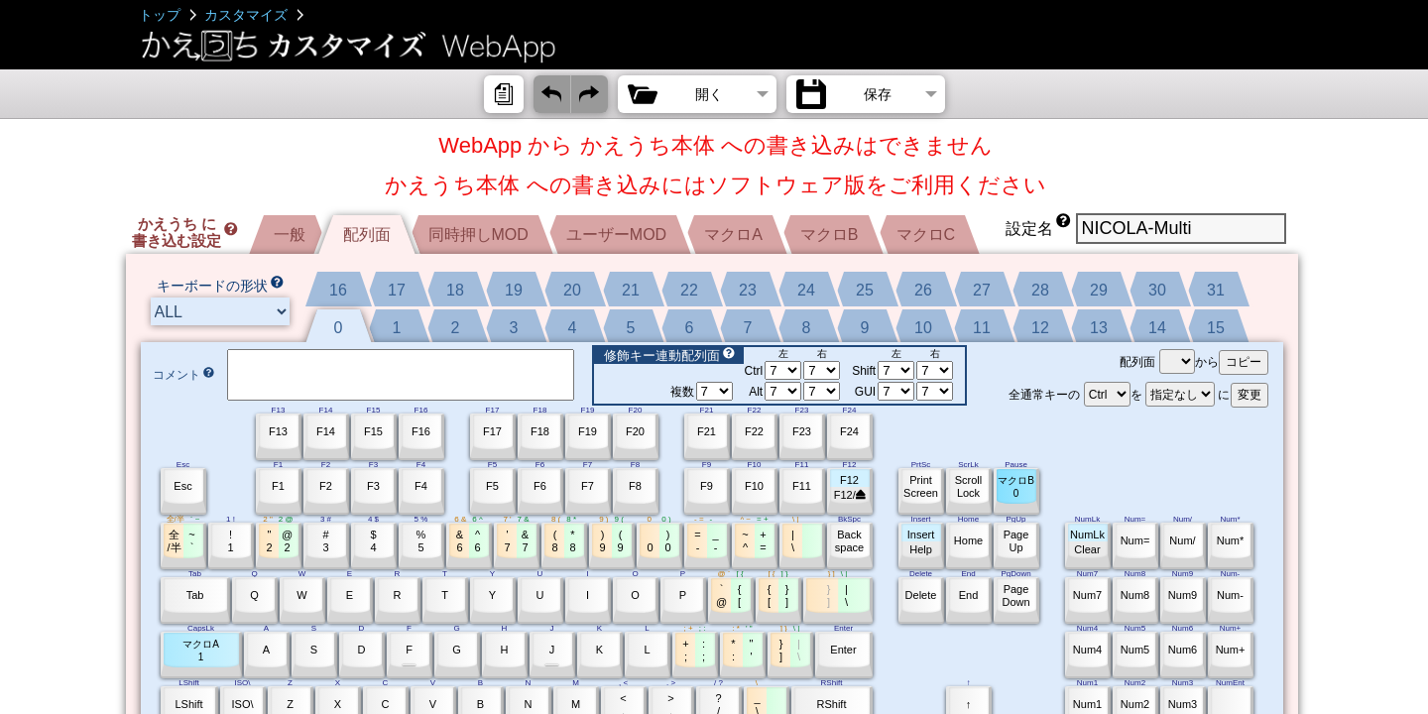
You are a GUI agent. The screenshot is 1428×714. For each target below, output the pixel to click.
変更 (1249, 395)
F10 (754, 486)
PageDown (1015, 595)
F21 (706, 431)
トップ (159, 15)
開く (709, 94)
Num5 (1135, 649)
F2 (325, 486)
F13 (278, 431)
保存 (878, 94)
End (969, 595)
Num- (1230, 595)
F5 (492, 486)
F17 (492, 431)
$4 (373, 541)
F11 (801, 486)
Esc (182, 486)
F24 (849, 431)
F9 (706, 486)
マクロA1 (200, 650)
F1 (278, 486)
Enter (843, 649)
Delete (921, 595)
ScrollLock (969, 486)
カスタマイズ (246, 15)
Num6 (1182, 649)
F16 (421, 431)
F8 (635, 486)
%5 (421, 541)
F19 (587, 431)
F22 (754, 431)
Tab (195, 595)
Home (968, 540)
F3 (373, 486)
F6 (540, 486)
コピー (1243, 362)
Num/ (1182, 540)
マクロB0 (1016, 487)
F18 (540, 431)
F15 (373, 431)
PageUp (1016, 541)
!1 (230, 541)
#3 (325, 541)
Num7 (1087, 595)
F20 (635, 431)
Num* (1231, 540)
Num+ (1231, 649)
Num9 (1182, 595)
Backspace (849, 541)
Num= (1135, 540)
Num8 (1135, 595)
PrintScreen (920, 486)
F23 (801, 431)
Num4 (1087, 649)
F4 (421, 486)
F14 (325, 431)
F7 (587, 486)
